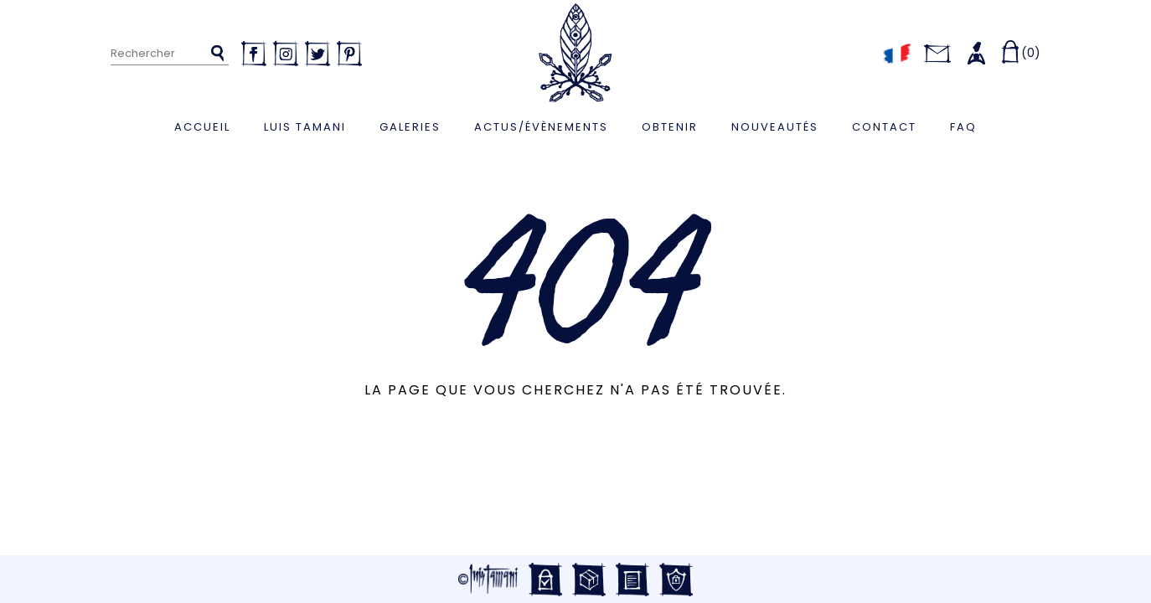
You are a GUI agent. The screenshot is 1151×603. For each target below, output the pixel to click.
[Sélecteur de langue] (896, 53)
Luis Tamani (305, 127)
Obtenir (670, 127)
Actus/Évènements (541, 127)
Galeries (410, 127)
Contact (884, 127)
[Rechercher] (170, 54)
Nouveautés (774, 127)
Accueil (202, 127)
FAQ (963, 127)
